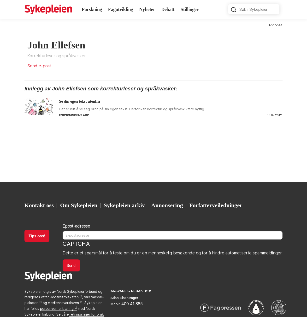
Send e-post (39, 66)
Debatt (167, 9)
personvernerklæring (58, 308)
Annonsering (167, 205)
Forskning (92, 9)
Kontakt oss (39, 205)
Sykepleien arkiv (124, 205)
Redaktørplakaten (66, 297)
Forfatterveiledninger (215, 205)
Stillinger (190, 9)
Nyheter (147, 9)
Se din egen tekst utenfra (79, 101)
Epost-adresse (76, 226)
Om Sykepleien (78, 205)
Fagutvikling (120, 9)
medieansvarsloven (65, 303)
